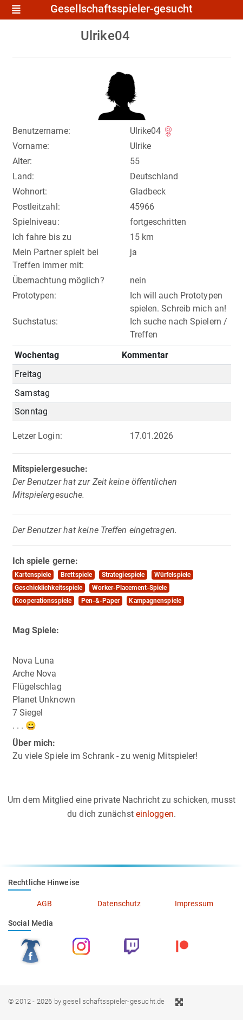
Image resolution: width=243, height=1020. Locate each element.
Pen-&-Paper (100, 601)
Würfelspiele (172, 575)
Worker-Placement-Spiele (129, 588)
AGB (44, 903)
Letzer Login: (37, 436)
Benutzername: (41, 131)
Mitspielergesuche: (50, 469)
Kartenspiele (33, 575)
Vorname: (31, 146)
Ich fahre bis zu (42, 237)
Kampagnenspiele (155, 601)
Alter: (22, 161)
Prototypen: (34, 295)
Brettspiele (76, 575)
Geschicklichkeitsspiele (48, 588)
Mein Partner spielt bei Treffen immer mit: (55, 258)
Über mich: (34, 743)
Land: (23, 176)
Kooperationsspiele (43, 601)
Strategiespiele (123, 575)
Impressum (194, 903)
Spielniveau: (36, 222)
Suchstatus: (35, 321)
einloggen (155, 814)
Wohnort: (30, 191)
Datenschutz (119, 903)
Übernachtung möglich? (58, 280)
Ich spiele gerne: (45, 561)
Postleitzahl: (36, 207)
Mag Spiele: (36, 630)
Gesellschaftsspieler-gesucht (121, 9)
